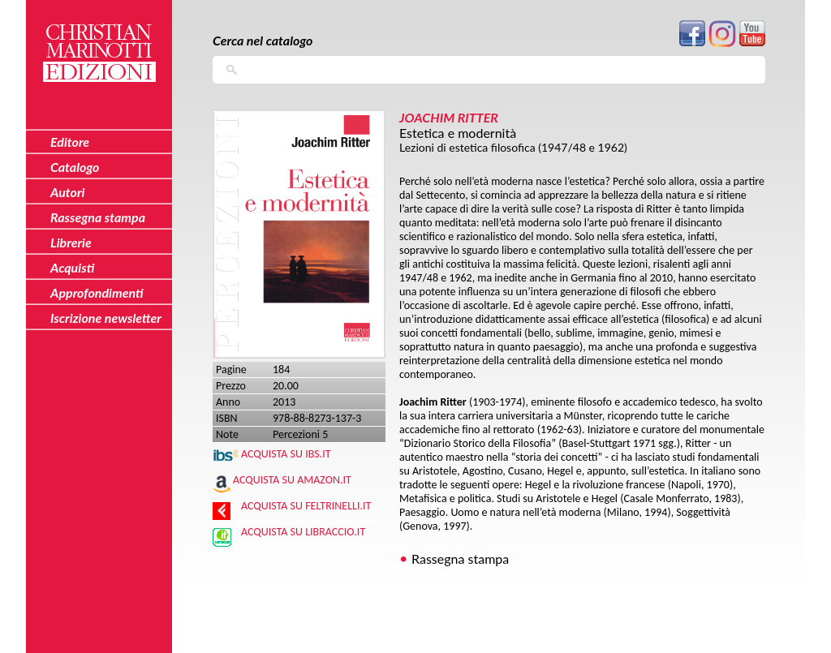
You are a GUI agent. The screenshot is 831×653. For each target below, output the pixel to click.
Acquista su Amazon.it (292, 480)
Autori (67, 192)
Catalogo (75, 166)
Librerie (71, 242)
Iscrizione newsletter (105, 317)
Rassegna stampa (460, 558)
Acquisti (72, 267)
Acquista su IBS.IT (286, 454)
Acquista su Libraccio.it (303, 532)
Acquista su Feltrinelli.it (306, 506)
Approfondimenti (97, 292)
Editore (69, 141)
